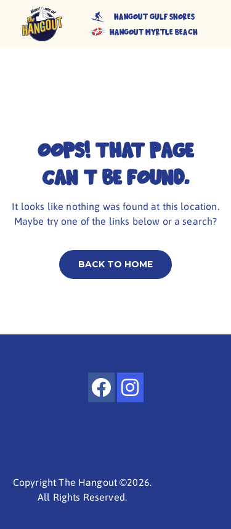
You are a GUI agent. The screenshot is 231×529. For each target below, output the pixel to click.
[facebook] (101, 387)
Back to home (115, 264)
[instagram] (130, 387)
